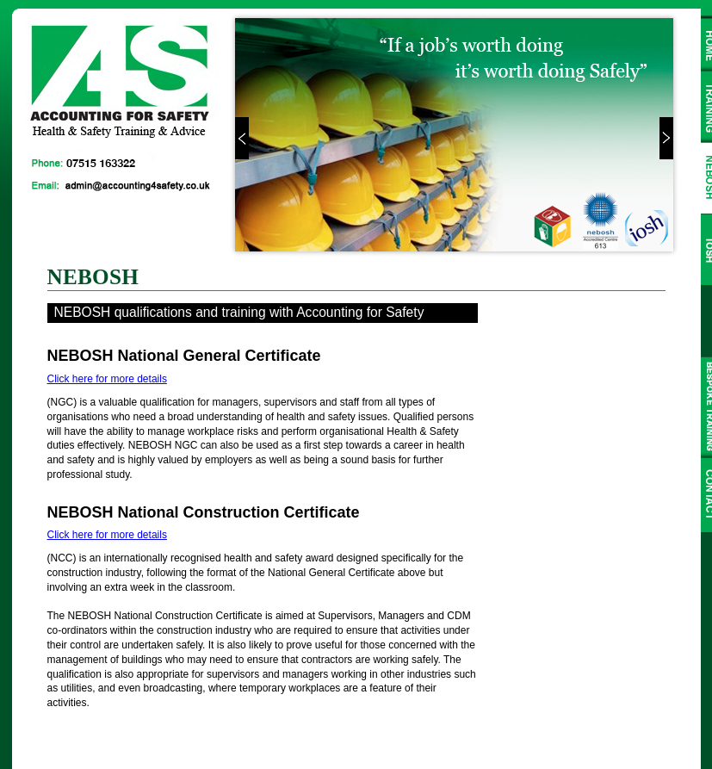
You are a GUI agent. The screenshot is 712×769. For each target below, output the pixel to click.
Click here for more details (107, 379)
